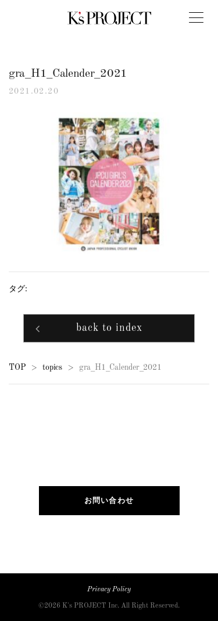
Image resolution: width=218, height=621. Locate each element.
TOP (17, 367)
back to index (109, 329)
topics (52, 367)
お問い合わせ (109, 500)
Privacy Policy (109, 589)
